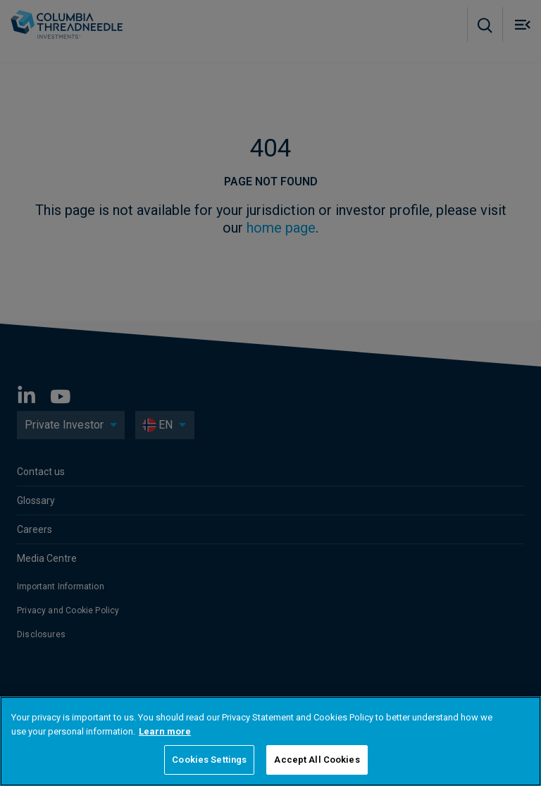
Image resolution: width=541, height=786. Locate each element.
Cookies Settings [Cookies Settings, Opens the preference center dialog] (209, 759)
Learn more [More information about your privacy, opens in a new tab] (165, 731)
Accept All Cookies (316, 759)
